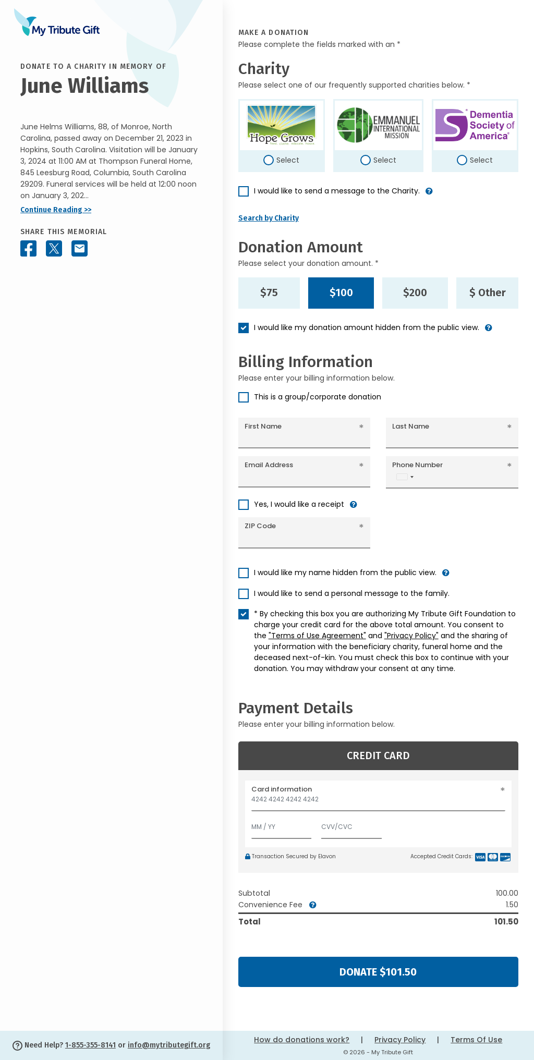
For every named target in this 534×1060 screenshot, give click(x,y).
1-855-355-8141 (90, 1045)
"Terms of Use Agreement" (317, 635)
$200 (415, 292)
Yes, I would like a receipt (299, 504)
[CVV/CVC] (351, 824)
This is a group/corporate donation (317, 397)
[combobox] (405, 477)
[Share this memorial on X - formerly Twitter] (54, 248)
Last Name (410, 426)
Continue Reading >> (55, 209)
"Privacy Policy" (411, 635)
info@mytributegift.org (169, 1045)
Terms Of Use (476, 1039)
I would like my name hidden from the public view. (345, 572)
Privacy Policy (400, 1039)
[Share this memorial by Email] (79, 248)
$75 (269, 292)
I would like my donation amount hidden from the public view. (366, 327)
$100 (341, 292)
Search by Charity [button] (268, 218)
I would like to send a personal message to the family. (352, 593)
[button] (429, 195)
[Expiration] (281, 824)
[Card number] (378, 802)
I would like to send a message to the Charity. (337, 191)
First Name (263, 426)
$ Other (487, 292)
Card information (281, 789)
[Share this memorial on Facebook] (28, 248)
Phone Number (417, 465)
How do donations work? (301, 1039)
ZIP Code (260, 526)
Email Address (269, 465)
